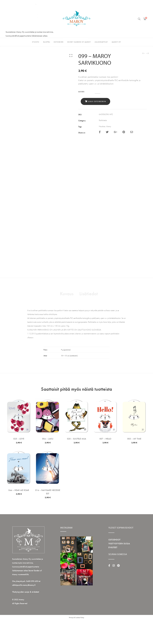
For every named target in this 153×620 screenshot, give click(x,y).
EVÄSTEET (112, 547)
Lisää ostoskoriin (97, 101)
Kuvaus (66, 293)
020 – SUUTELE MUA (76, 438)
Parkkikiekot (103, 120)
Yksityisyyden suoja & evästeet (25, 591)
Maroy (108, 126)
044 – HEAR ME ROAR (18, 490)
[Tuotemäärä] (97, 92)
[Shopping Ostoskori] (144, 19)
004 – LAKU (47, 438)
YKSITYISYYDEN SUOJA (119, 543)
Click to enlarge (71, 55)
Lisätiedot (88, 293)
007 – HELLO (105, 438)
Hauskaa (102, 126)
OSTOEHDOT (114, 539)
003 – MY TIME (134, 438)
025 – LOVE (18, 438)
